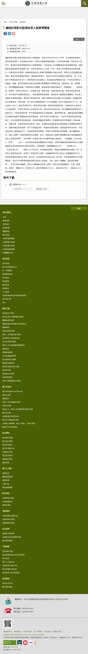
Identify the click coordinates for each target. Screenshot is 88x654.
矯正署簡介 (7, 212)
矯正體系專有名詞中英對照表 (13, 555)
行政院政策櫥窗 (9, 249)
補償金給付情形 (8, 374)
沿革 (4, 217)
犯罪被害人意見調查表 (10, 573)
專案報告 (5, 349)
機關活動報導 (7, 477)
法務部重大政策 (9, 242)
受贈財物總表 (7, 352)
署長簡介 (6, 224)
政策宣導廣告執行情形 (10, 366)
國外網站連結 (7, 587)
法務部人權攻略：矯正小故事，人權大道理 (18, 423)
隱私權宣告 (18, 631)
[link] (5, 34)
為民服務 (6, 258)
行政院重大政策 (9, 245)
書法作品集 (6, 413)
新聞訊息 (23, 22)
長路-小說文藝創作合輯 (11, 402)
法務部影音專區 (8, 498)
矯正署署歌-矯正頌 (9, 569)
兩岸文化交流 (7, 583)
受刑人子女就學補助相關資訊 (13, 345)
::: (1, 2)
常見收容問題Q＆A (9, 267)
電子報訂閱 (6, 299)
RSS (3, 302)
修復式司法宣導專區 (10, 427)
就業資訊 (5, 288)
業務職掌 (6, 221)
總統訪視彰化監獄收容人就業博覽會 (28, 27)
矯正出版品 (6, 387)
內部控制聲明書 (8, 331)
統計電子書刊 (7, 455)
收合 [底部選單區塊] (78, 208)
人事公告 (5, 484)
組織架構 (6, 228)
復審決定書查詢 (8, 363)
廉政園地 (5, 327)
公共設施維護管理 (9, 356)
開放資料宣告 (7, 631)
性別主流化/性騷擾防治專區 (13, 317)
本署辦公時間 (56, 631)
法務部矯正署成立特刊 (10, 416)
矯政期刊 (5, 398)
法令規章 (6, 529)
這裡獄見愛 (6, 405)
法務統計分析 (7, 452)
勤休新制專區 (7, 540)
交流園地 (6, 578)
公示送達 (5, 292)
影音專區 (6, 493)
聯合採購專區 (7, 487)
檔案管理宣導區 (9, 519)
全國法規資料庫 (8, 533)
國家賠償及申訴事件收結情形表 (14, 324)
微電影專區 (6, 505)
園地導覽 (5, 462)
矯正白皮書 (6, 395)
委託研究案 (6, 370)
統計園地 (6, 433)
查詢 (84, 3)
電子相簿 (5, 558)
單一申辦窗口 (7, 270)
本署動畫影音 (7, 501)
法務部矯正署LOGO (9, 565)
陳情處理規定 (7, 274)
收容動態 (5, 281)
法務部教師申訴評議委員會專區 (14, 295)
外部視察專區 (7, 377)
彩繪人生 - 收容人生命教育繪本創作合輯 (17, 409)
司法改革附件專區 (9, 341)
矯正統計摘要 (7, 441)
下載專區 (6, 546)
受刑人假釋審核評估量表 (11, 381)
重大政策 (6, 235)
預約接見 (5, 278)
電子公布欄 (13, 22)
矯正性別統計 (7, 445)
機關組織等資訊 (8, 320)
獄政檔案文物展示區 (10, 516)
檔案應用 (6, 511)
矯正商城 (5, 285)
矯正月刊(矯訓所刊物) (10, 420)
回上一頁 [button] (80, 39)
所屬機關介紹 (8, 253)
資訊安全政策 (27, 631)
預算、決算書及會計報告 (11, 334)
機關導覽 (6, 231)
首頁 (5, 22)
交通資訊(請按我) (61, 599)
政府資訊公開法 (8, 313)
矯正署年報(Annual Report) (12, 391)
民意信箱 (5, 263)
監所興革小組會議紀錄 (10, 338)
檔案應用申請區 (9, 523)
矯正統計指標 (7, 438)
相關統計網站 (7, 459)
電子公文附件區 (8, 562)
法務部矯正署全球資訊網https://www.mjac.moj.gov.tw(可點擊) (23, 635)
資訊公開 (6, 308)
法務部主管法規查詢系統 (11, 537)
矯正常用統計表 (8, 448)
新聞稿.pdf (20, 184)
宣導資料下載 (7, 551)
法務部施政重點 (9, 238)
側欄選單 (3, 3)
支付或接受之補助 (9, 359)
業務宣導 (5, 480)
